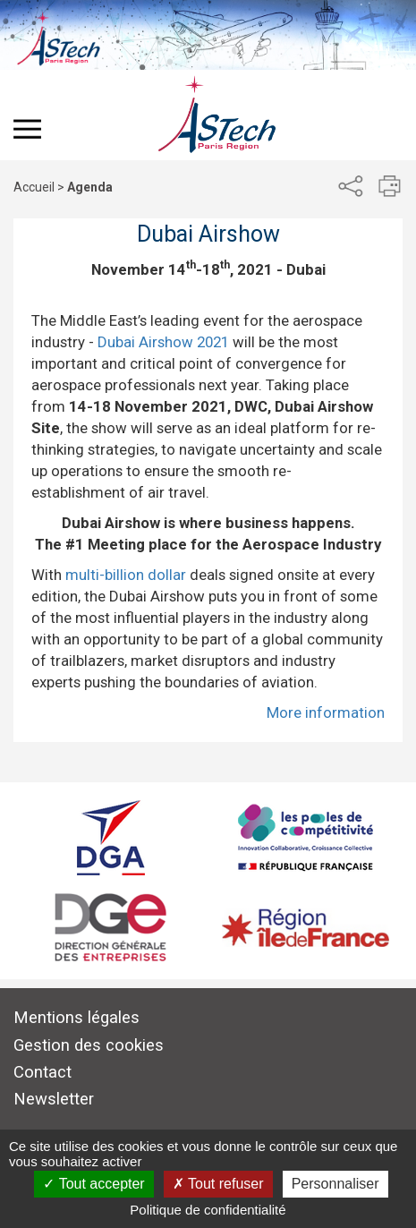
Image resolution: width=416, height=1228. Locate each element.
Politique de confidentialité (207, 1209)
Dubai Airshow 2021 (163, 342)
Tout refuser (218, 1183)
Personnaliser (335, 1183)
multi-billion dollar (125, 575)
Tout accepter (93, 1183)
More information (326, 712)
